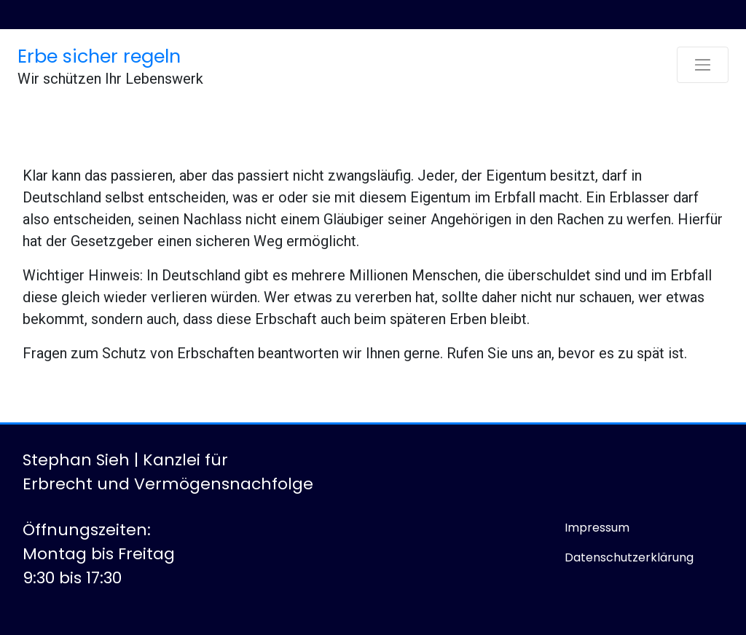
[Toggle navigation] (703, 65)
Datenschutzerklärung (629, 557)
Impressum (597, 527)
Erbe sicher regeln (99, 56)
